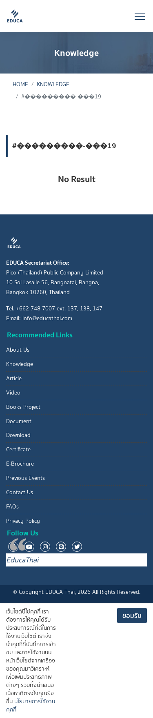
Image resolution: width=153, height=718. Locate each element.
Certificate (18, 449)
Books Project (23, 407)
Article (14, 378)
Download (18, 435)
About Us (17, 350)
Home (20, 84)
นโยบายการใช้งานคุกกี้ (30, 705)
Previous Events (25, 478)
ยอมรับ (132, 615)
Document (18, 421)
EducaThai (22, 560)
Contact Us (19, 492)
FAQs (12, 506)
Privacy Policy (23, 521)
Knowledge (53, 84)
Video (13, 392)
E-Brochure (20, 463)
